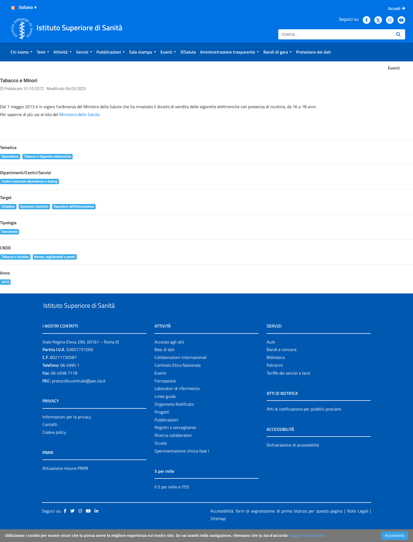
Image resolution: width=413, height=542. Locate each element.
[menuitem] (21, 52)
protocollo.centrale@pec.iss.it (79, 393)
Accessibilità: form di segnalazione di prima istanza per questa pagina (276, 523)
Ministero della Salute (79, 114)
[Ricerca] (335, 34)
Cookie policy (54, 444)
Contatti (50, 437)
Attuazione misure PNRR (65, 480)
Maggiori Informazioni (307, 535)
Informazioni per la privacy (66, 429)
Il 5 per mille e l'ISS (172, 499)
